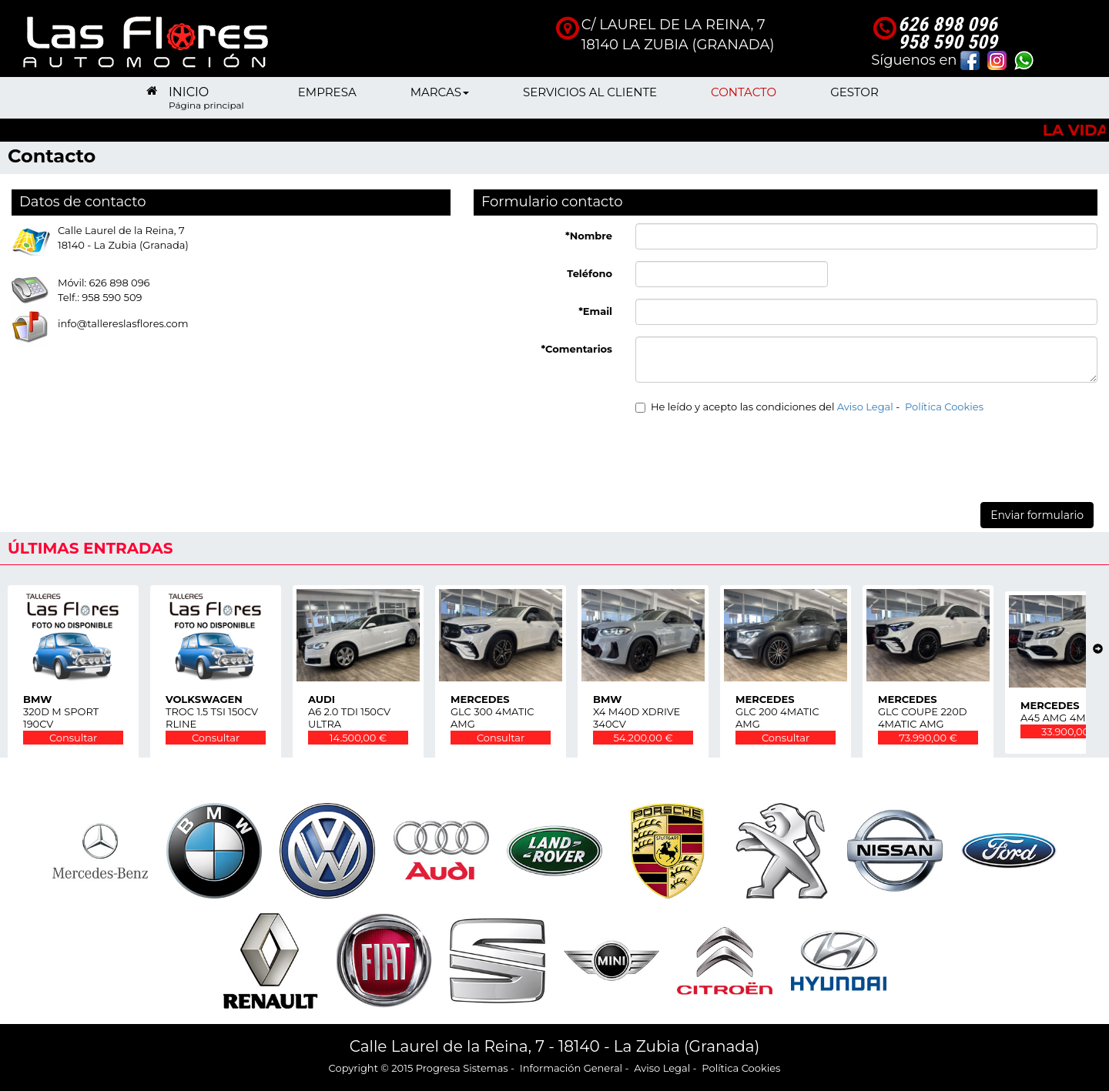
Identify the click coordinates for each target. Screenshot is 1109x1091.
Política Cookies (944, 406)
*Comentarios (576, 349)
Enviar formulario (1037, 515)
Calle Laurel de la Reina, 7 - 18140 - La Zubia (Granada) (555, 1046)
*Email (595, 311)
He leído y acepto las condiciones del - (809, 406)
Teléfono (589, 273)
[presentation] (752, 457)
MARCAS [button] (439, 98)
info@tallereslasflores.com (123, 323)
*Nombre (588, 235)
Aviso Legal (865, 406)
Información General (571, 1068)
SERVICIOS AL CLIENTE (590, 98)
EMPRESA (327, 98)
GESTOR (854, 98)
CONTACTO (743, 98)
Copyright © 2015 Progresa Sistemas (418, 1068)
